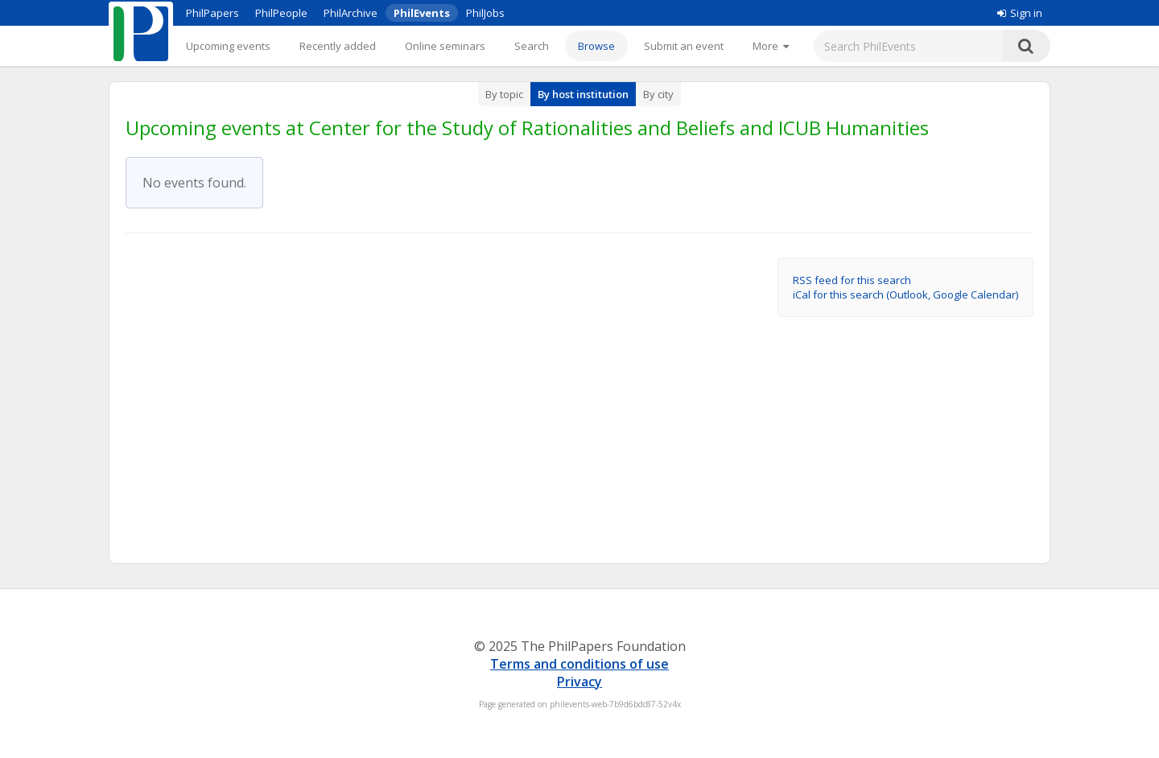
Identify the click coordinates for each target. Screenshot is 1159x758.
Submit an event (684, 46)
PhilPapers (212, 13)
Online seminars (445, 46)
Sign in (1019, 13)
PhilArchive (350, 13)
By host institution (583, 94)
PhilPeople (281, 13)
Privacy (579, 681)
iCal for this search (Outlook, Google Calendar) (905, 294)
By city (658, 94)
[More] (771, 46)
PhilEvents (422, 13)
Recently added (337, 46)
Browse (596, 46)
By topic (504, 94)
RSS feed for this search (852, 280)
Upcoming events (228, 46)
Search (531, 46)
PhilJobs (485, 13)
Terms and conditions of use (579, 664)
